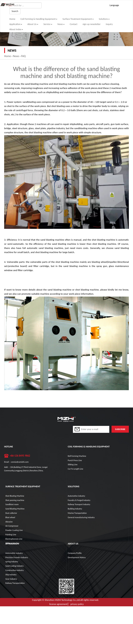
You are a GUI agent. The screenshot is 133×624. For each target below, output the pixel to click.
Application (15, 24)
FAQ (23, 56)
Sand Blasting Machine (14, 509)
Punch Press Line (75, 460)
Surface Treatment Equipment (78, 19)
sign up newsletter (92, 24)
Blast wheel (10, 517)
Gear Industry (11, 579)
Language (114, 5)
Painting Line (10, 534)
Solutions (104, 19)
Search (15, 11)
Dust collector (11, 513)
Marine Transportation (77, 513)
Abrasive (9, 522)
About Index (16, 29)
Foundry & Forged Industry (79, 500)
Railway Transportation (15, 583)
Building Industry (75, 509)
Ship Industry (10, 574)
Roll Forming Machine (77, 456)
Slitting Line (72, 464)
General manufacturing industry (81, 517)
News (61, 24)
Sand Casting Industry (14, 566)
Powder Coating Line (14, 530)
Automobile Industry (14, 553)
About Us (32, 24)
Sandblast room (12, 504)
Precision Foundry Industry (16, 557)
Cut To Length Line (75, 469)
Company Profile (75, 553)
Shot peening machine (14, 500)
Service (47, 24)
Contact (73, 24)
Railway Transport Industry (79, 504)
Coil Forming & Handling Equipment (38, 19)
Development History (77, 557)
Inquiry (109, 24)
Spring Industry (11, 561)
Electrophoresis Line (13, 539)
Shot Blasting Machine (14, 496)
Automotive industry (76, 496)
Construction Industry (14, 570)
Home (12, 19)
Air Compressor (11, 526)
